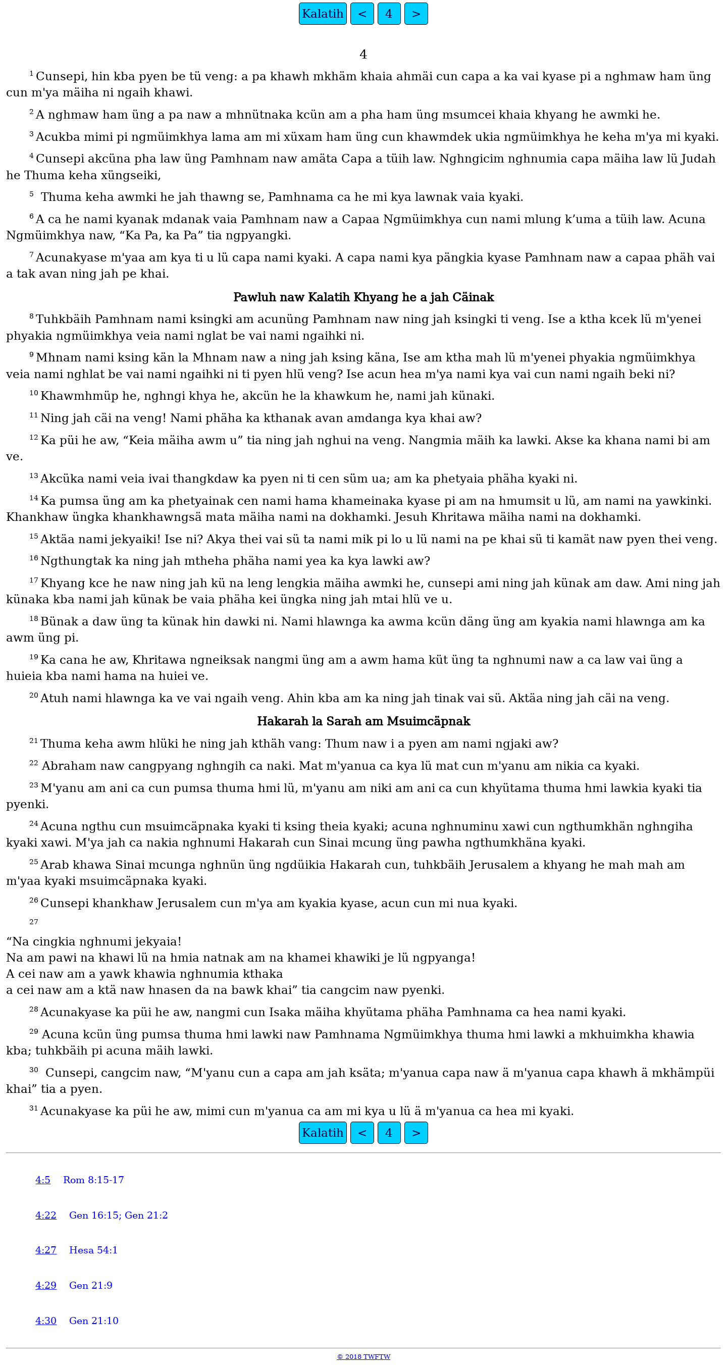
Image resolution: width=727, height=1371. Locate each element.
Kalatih (323, 13)
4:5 (42, 1180)
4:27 (46, 1250)
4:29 (46, 1285)
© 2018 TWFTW (363, 1356)
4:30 (46, 1320)
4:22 (46, 1215)
